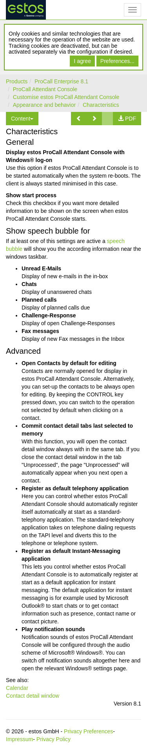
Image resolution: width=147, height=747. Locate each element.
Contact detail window (32, 696)
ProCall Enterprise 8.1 (61, 81)
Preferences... (117, 61)
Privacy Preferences (88, 731)
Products (16, 81)
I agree (82, 61)
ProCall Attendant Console (45, 89)
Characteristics (101, 105)
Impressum (19, 739)
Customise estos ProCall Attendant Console (66, 97)
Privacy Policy (53, 739)
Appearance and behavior (44, 105)
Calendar (17, 688)
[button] (79, 118)
